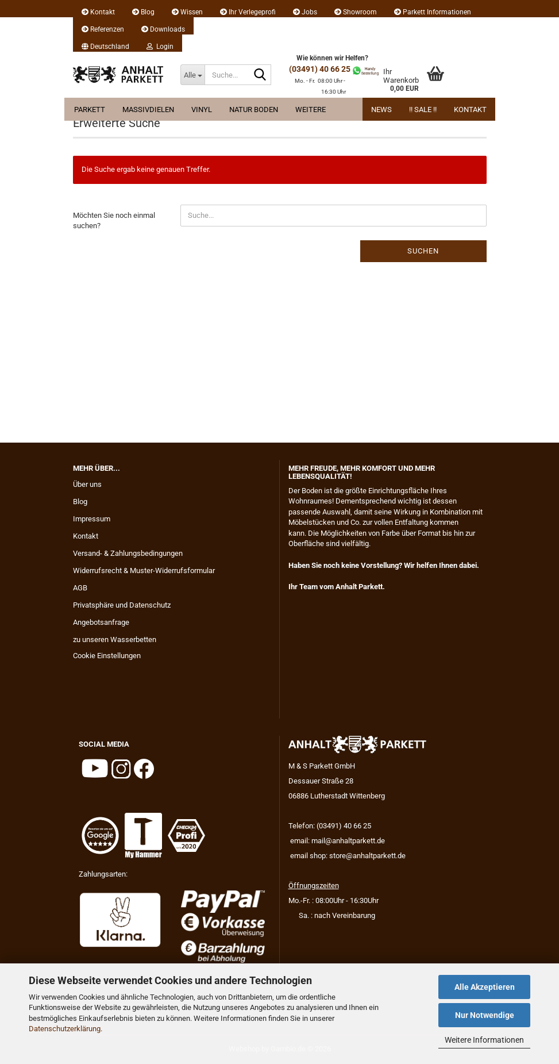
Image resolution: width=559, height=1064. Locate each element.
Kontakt (98, 12)
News (381, 109)
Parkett (89, 109)
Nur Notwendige (484, 1015)
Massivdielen (148, 109)
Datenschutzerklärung (65, 1028)
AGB (80, 587)
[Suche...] (192, 74)
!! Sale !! (423, 109)
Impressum (91, 518)
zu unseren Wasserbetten (114, 639)
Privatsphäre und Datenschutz (122, 605)
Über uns (87, 484)
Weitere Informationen (484, 1039)
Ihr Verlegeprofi (248, 12)
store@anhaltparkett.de (367, 855)
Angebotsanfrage (101, 622)
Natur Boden (253, 109)
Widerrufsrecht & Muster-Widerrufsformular (144, 570)
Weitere (310, 109)
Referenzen (103, 29)
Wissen (187, 12)
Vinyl (201, 109)
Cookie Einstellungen (107, 655)
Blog (143, 12)
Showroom (355, 12)
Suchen (423, 251)
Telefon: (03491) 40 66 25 (329, 825)
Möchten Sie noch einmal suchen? (114, 221)
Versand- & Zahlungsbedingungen (128, 553)
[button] (105, 43)
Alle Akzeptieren (484, 987)
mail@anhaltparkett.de (348, 840)
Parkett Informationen (432, 12)
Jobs (305, 12)
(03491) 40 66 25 (319, 69)
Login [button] (160, 47)
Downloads (163, 29)
